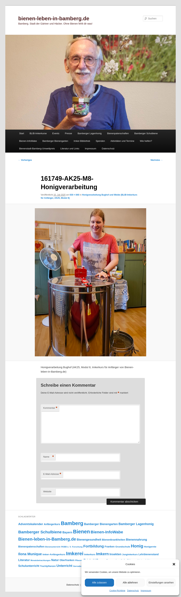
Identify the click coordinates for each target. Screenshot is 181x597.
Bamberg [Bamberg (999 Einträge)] (72, 523)
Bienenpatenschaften (118, 133)
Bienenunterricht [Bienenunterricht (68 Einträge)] (52, 547)
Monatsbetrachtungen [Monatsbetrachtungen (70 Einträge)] (41, 560)
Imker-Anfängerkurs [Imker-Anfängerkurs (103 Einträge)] (54, 554)
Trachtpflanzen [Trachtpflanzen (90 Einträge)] (48, 566)
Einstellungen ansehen (161, 582)
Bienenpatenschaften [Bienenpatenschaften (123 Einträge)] (31, 546)
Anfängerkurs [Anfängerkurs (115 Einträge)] (52, 524)
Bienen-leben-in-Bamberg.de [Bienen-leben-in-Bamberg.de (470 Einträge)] (47, 539)
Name (48, 456)
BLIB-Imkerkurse (38, 133)
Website (47, 491)
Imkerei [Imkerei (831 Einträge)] (74, 553)
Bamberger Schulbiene (146, 133)
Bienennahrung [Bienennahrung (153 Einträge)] (136, 539)
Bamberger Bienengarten (55, 141)
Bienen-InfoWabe (28, 141)
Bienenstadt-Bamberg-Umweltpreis (37, 148)
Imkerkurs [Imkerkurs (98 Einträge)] (89, 554)
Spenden (100, 141)
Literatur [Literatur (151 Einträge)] (24, 560)
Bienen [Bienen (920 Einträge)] (81, 531)
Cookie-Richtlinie (117, 590)
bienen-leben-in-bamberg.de (53, 18)
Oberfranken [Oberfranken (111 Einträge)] (67, 560)
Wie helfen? (146, 141)
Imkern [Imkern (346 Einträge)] (102, 554)
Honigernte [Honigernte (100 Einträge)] (150, 546)
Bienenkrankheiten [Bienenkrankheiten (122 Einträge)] (113, 539)
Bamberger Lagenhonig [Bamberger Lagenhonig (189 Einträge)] (136, 524)
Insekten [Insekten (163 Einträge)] (115, 554)
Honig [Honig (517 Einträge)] (137, 546)
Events (55, 133)
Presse (68, 133)
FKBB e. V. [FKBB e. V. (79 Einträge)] (66, 547)
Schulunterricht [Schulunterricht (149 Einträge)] (28, 565)
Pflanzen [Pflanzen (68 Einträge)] (79, 560)
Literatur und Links (69, 148)
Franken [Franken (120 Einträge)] (110, 546)
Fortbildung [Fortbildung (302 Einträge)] (93, 546)
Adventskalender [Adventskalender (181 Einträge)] (30, 524)
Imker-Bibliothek (82, 141)
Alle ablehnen (130, 582)
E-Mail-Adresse (52, 474)
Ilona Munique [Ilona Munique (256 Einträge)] (30, 554)
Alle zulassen (99, 582)
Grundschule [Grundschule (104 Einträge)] (122, 546)
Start (21, 133)
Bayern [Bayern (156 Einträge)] (67, 532)
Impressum (146, 590)
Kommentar (50, 408)
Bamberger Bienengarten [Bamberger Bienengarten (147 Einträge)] (101, 524)
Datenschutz (133, 590)
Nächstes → (157, 160)
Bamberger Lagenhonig (90, 133)
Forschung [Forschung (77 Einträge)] (77, 547)
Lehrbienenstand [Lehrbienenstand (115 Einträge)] (148, 554)
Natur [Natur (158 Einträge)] (55, 560)
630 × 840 (74, 195)
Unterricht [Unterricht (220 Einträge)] (64, 566)
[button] (174, 564)
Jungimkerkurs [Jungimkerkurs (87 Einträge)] (130, 554)
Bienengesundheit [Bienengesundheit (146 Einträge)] (89, 539)
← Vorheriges (25, 160)
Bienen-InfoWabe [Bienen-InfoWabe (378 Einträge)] (107, 532)
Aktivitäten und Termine (122, 141)
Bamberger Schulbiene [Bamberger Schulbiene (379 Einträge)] (40, 532)
